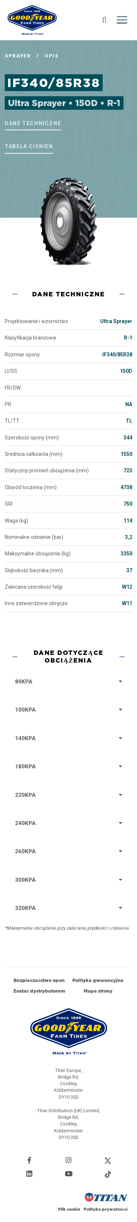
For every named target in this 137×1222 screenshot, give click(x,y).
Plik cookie (69, 1209)
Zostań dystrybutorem (39, 991)
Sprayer (18, 56)
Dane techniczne (33, 123)
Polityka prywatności (105, 1209)
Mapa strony (98, 991)
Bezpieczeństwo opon (39, 980)
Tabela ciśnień (29, 146)
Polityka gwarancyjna (97, 980)
